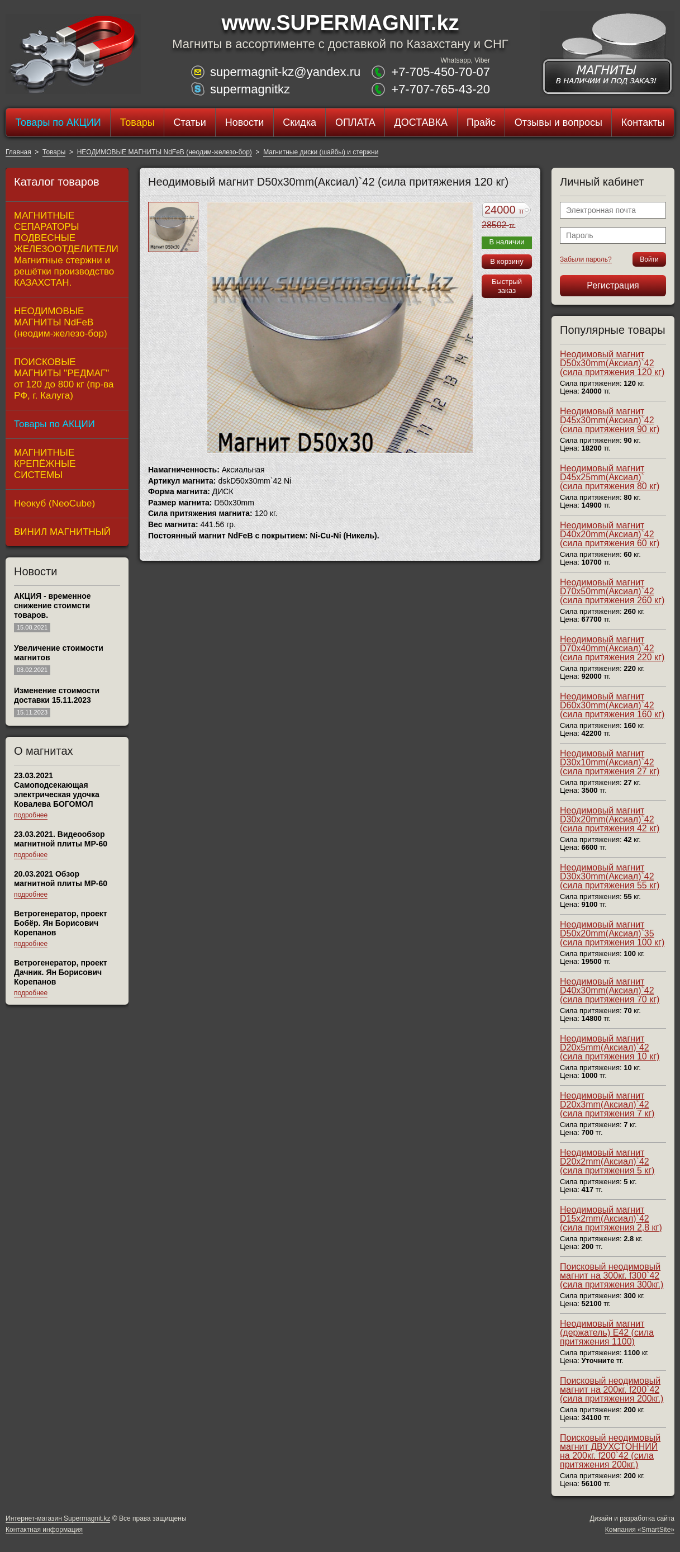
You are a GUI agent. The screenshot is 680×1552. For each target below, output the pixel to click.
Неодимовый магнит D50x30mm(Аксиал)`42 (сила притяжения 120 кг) (612, 363)
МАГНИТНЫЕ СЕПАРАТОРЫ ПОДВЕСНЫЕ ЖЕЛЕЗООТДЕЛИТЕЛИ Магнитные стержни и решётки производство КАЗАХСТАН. (66, 249)
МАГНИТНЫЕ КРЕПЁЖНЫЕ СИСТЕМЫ (45, 463)
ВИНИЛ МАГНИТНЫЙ (62, 532)
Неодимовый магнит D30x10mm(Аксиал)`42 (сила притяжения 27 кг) (609, 762)
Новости (244, 122)
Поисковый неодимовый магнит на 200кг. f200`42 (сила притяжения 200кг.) (611, 1389)
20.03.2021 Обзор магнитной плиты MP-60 (60, 878)
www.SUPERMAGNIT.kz (340, 23)
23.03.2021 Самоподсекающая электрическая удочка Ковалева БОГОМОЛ (56, 789)
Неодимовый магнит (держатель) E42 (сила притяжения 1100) (607, 1332)
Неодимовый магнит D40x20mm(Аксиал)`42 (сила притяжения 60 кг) (609, 534)
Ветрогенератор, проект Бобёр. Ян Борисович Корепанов (60, 923)
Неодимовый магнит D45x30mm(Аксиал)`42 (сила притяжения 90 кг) (609, 420)
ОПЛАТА (355, 122)
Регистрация (613, 285)
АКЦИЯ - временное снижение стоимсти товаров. (52, 605)
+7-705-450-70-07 (440, 72)
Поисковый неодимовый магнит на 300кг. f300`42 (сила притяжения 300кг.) (611, 1275)
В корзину (506, 261)
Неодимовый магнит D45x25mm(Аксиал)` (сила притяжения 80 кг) (609, 477)
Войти (649, 259)
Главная (18, 152)
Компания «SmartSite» (639, 1530)
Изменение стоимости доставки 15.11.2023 (56, 695)
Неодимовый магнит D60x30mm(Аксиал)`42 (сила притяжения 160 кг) (612, 705)
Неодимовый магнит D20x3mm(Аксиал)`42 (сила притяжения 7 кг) (607, 1104)
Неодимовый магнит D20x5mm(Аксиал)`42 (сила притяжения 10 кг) (609, 1047)
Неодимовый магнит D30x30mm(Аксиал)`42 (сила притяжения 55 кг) (609, 876)
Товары (137, 122)
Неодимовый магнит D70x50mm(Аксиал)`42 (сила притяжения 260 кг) (612, 591)
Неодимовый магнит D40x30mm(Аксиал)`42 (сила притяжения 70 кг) (609, 990)
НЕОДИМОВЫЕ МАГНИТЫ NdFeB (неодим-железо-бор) (164, 152)
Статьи (189, 122)
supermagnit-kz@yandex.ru (285, 72)
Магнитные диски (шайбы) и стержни (320, 152)
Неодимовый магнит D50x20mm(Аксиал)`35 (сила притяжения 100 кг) (612, 933)
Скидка (299, 122)
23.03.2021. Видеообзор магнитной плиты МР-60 (60, 839)
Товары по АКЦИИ (58, 122)
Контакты (643, 122)
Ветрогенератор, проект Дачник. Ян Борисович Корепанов (60, 972)
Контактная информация (44, 1530)
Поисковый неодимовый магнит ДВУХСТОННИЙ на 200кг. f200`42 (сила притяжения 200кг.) (610, 1451)
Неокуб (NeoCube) (54, 503)
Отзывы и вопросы (558, 122)
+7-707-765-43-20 (440, 89)
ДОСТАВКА (421, 122)
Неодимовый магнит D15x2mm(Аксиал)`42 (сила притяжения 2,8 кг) (611, 1218)
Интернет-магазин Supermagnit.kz (58, 1518)
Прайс (481, 122)
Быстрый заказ (507, 286)
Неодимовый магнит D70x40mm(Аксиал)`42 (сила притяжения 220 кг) (612, 648)
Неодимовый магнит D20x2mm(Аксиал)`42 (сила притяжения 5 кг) (607, 1161)
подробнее (30, 815)
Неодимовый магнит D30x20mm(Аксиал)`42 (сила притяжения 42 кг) (609, 819)
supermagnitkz (250, 89)
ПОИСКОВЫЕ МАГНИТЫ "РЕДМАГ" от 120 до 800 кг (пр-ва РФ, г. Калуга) (64, 379)
